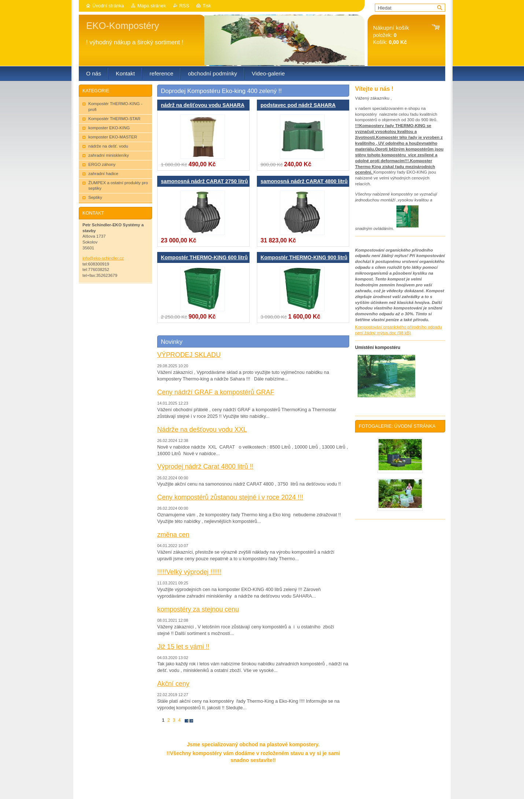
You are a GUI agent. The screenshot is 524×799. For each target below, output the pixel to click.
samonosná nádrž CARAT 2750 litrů (204, 181)
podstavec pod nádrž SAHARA (298, 105)
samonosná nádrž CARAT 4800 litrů (304, 181)
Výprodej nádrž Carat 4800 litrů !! (205, 466)
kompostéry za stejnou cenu (198, 609)
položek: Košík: (391, 35)
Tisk (207, 5)
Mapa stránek (151, 5)
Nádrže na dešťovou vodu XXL (202, 429)
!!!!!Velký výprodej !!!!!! (189, 572)
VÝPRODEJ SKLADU (189, 354)
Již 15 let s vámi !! (183, 646)
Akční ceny (173, 683)
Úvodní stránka (108, 5)
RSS (184, 5)
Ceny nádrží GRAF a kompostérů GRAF (215, 392)
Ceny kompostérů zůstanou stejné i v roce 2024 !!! (230, 497)
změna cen (173, 534)
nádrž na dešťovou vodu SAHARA (202, 105)
